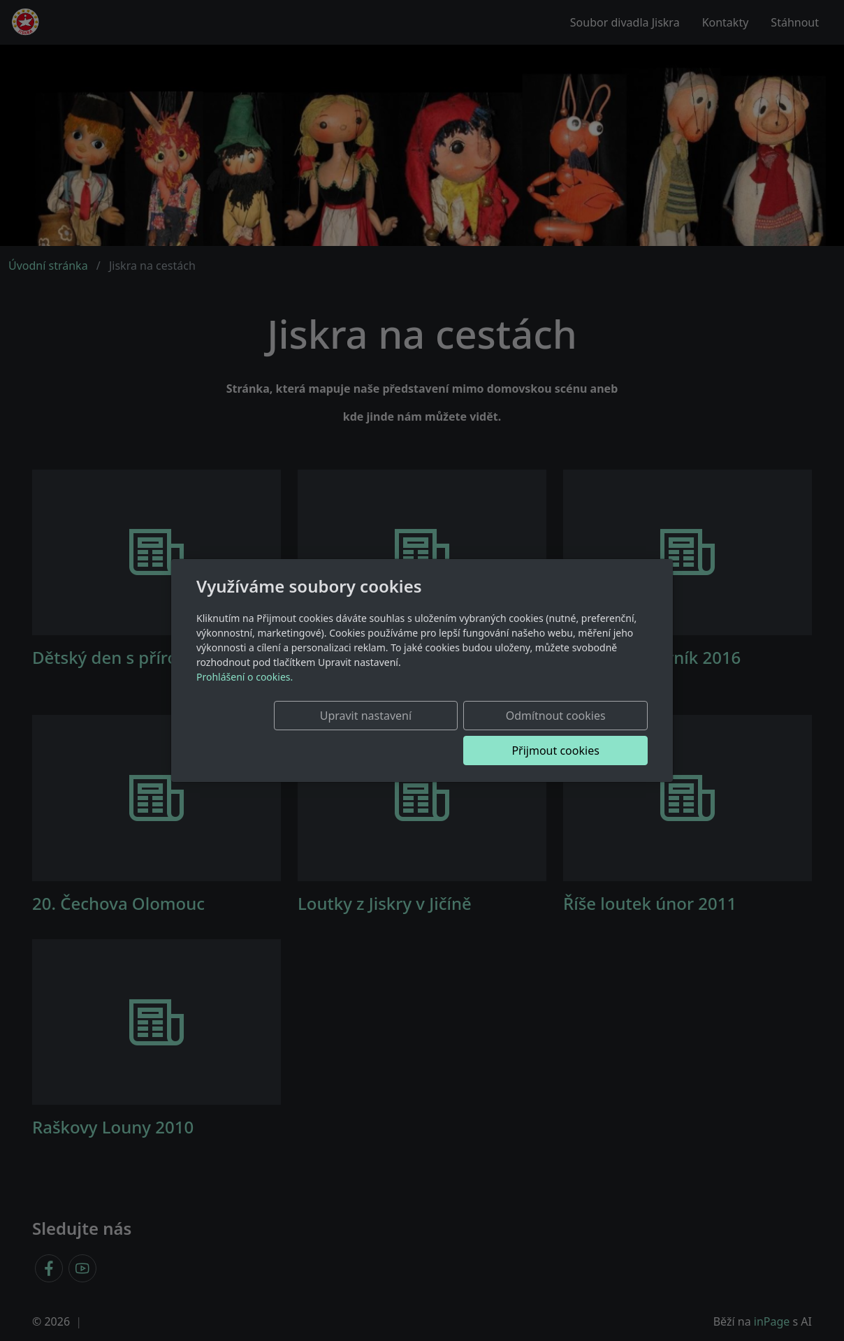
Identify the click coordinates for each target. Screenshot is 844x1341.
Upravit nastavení (301, 733)
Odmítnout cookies (441, 733)
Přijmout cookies (580, 733)
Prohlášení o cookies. (244, 694)
